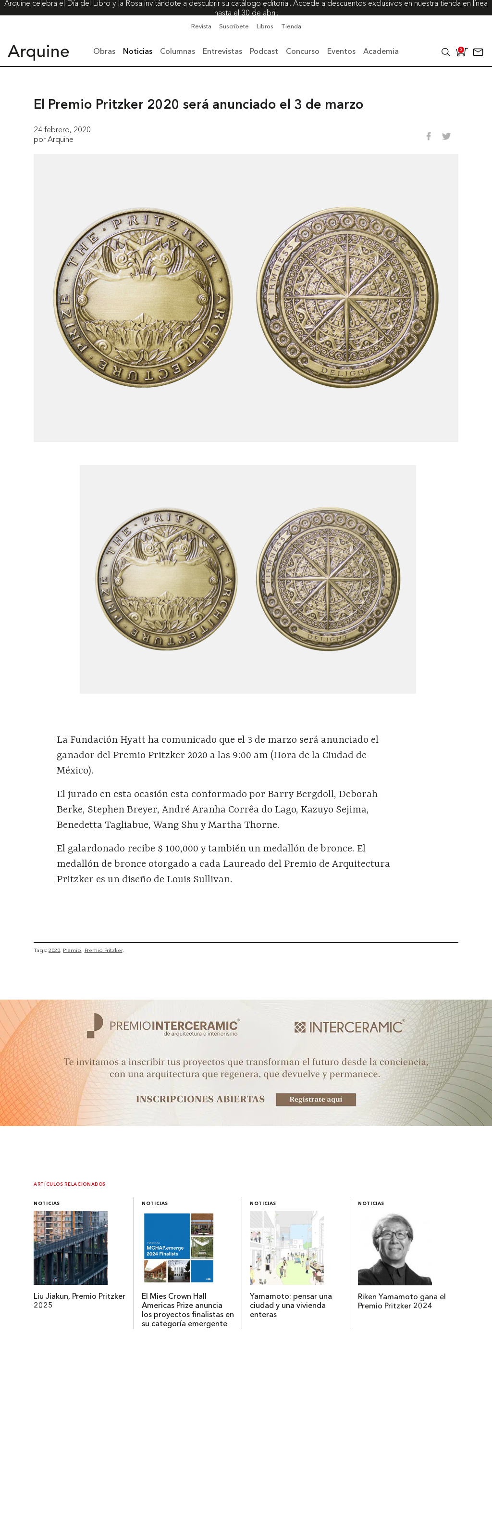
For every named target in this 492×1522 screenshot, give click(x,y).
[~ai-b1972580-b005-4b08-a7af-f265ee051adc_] (246, 1123)
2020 (54, 950)
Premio (72, 950)
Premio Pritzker (104, 950)
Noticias (47, 1204)
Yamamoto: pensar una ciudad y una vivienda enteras (291, 1306)
